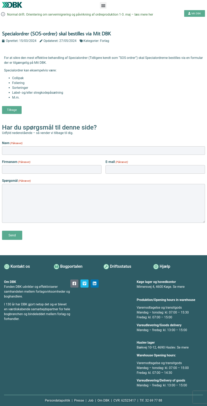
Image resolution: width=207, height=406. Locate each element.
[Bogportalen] (57, 265)
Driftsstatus (121, 265)
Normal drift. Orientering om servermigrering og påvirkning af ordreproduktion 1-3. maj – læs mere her (80, 14)
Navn (12, 143)
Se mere (179, 286)
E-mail (117, 161)
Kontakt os (20, 265)
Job (90, 399)
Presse (79, 399)
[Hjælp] (156, 265)
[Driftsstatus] (106, 265)
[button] (103, 5)
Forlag (104, 41)
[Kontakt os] (7, 265)
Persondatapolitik (58, 399)
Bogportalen (72, 265)
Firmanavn (16, 161)
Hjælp (165, 265)
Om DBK (103, 399)
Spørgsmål (16, 180)
